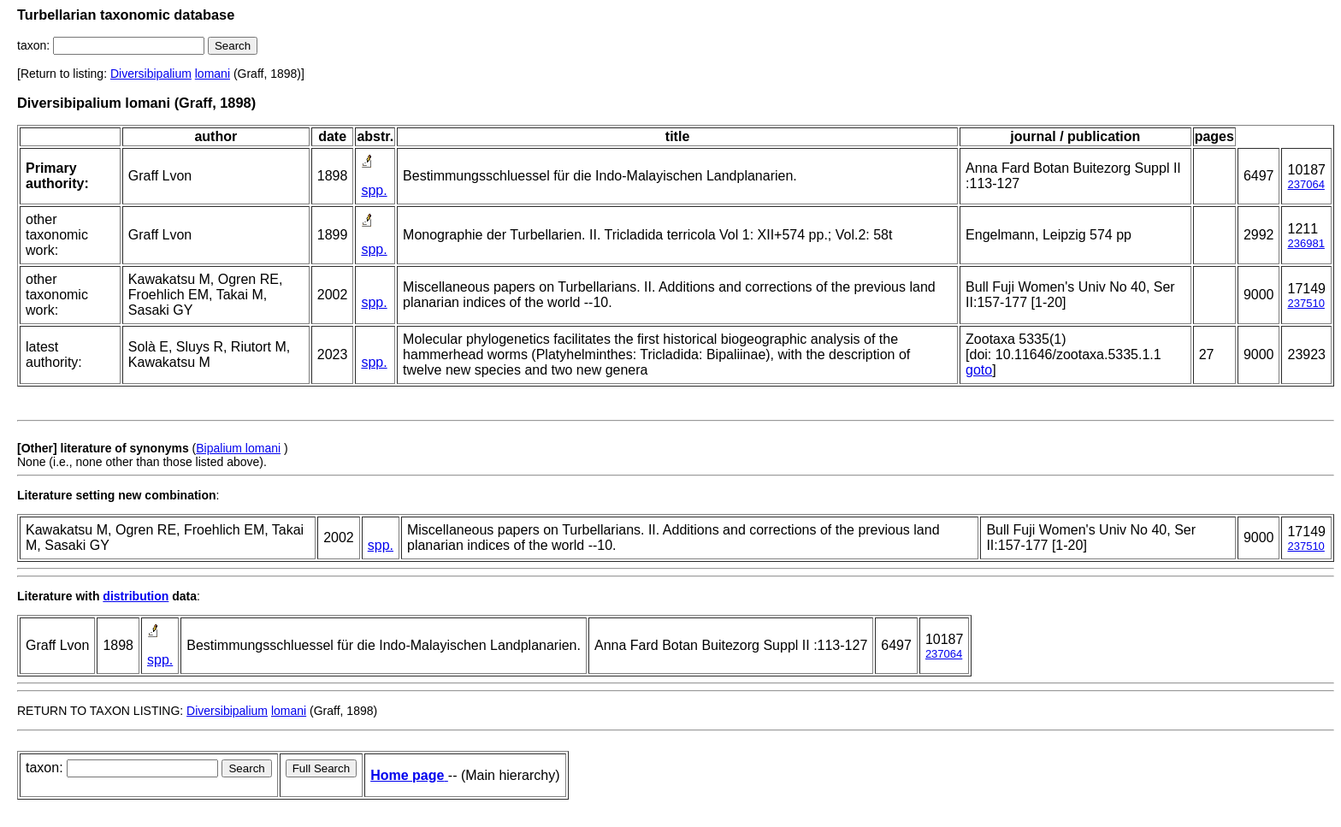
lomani (212, 73)
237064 (1305, 184)
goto (979, 370)
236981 (1305, 243)
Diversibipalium (151, 73)
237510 (1305, 303)
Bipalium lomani (238, 448)
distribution (135, 596)
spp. (374, 190)
